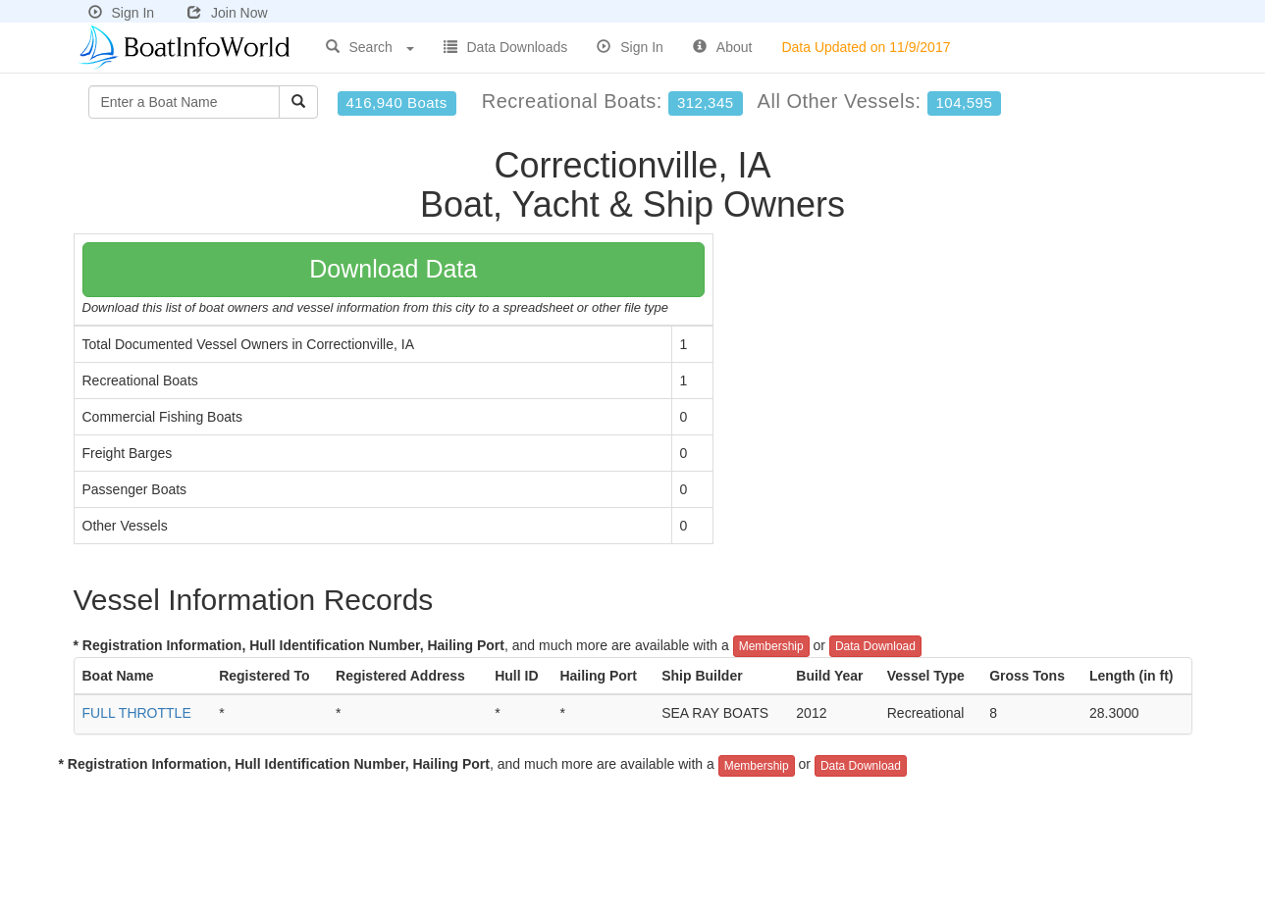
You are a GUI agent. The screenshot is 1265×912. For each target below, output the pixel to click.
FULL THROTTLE (136, 713)
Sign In (121, 13)
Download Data (393, 268)
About (723, 47)
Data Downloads (506, 47)
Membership (771, 646)
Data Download (875, 646)
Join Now (227, 13)
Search (370, 47)
